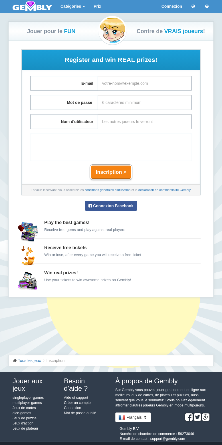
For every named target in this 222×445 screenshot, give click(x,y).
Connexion (172, 6)
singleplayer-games (28, 398)
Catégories (72, 6)
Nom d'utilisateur (77, 121)
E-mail (87, 83)
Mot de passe (80, 102)
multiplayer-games (27, 403)
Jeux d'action (23, 423)
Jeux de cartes (24, 408)
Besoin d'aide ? (76, 384)
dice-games (22, 413)
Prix (97, 6)
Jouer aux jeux (28, 384)
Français (133, 417)
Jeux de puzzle (25, 418)
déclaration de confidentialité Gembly (164, 190)
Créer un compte (77, 403)
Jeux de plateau (25, 428)
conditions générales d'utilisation (108, 190)
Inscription (111, 172)
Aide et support (76, 398)
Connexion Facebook (110, 206)
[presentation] (111, 144)
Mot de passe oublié (80, 413)
